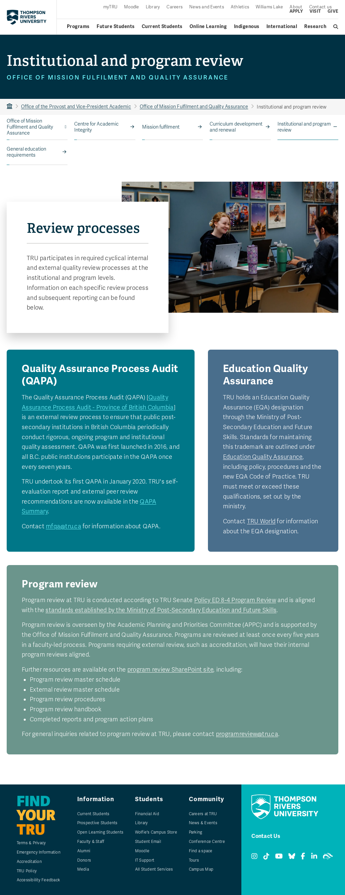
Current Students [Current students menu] (162, 26)
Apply (296, 11)
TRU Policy (27, 871)
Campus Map (201, 869)
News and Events (206, 7)
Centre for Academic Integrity (96, 127)
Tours (194, 860)
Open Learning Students (100, 832)
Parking (196, 832)
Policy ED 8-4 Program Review (235, 600)
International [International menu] (282, 26)
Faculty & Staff (91, 841)
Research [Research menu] (315, 26)
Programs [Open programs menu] (78, 26)
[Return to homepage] (26, 17)
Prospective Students (97, 823)
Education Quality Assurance (263, 457)
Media (83, 869)
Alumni (84, 851)
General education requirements (26, 152)
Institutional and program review (304, 127)
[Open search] (335, 26)
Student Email (148, 841)
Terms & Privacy (31, 843)
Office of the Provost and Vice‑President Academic (76, 107)
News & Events (203, 823)
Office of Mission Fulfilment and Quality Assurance (194, 107)
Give (333, 11)
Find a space (201, 851)
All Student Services (154, 869)
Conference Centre (207, 841)
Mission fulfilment (161, 127)
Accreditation (29, 861)
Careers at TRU (203, 814)
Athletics (240, 7)
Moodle (131, 7)
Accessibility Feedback (38, 880)
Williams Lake (269, 7)
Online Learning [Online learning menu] (208, 26)
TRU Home (9, 107)
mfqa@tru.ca (63, 526)
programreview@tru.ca (247, 734)
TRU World (261, 521)
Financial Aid (147, 814)
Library (153, 7)
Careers (174, 7)
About (296, 7)
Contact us (320, 7)
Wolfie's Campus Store (156, 832)
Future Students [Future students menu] (116, 26)
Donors (84, 860)
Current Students (93, 814)
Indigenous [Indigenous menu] (246, 26)
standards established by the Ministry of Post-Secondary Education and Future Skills (160, 610)
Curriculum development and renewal (236, 127)
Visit (315, 11)
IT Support (144, 860)
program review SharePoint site (170, 669)
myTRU (110, 7)
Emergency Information (39, 852)
